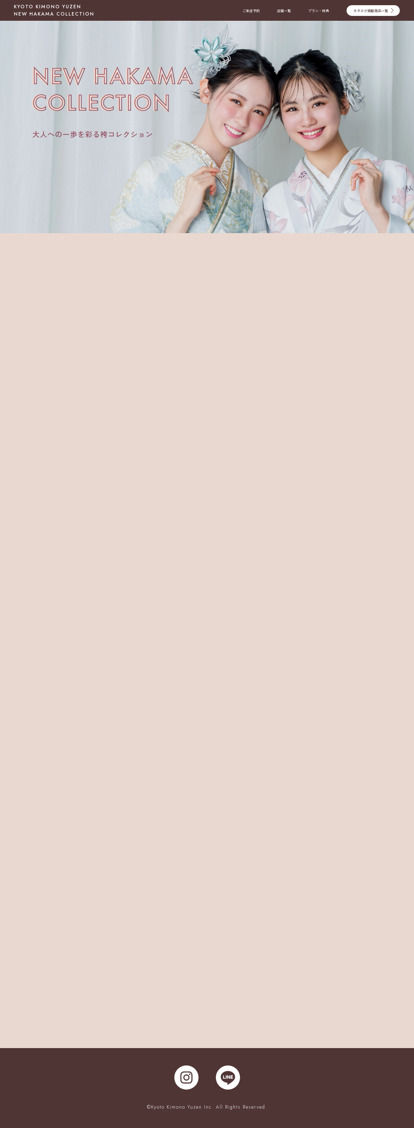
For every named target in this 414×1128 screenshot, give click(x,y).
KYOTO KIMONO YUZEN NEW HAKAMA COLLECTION (54, 10)
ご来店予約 (251, 10)
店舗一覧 (284, 10)
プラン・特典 (318, 10)
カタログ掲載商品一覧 (373, 10)
